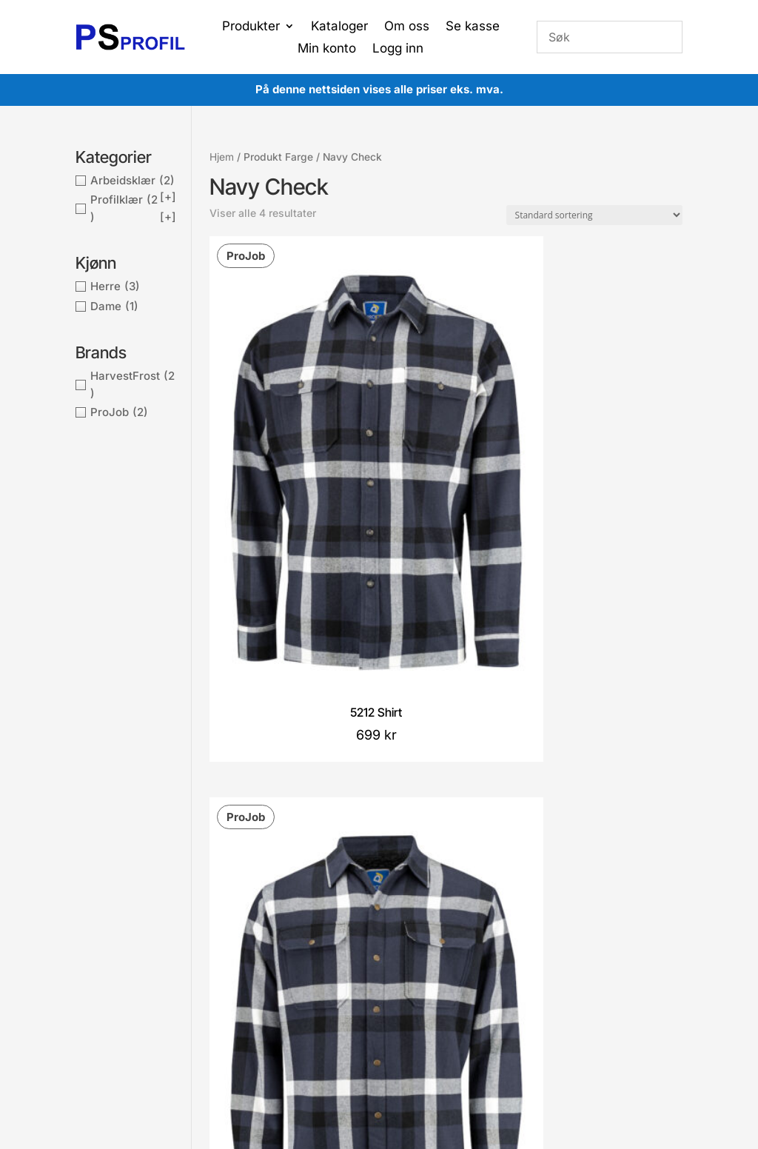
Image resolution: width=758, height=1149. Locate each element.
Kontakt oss (235, 955)
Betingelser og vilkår (256, 909)
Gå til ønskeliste (359, 975)
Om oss (406, 27)
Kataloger (339, 27)
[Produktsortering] (594, 215)
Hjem (221, 157)
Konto (335, 909)
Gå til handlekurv (361, 953)
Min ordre (345, 931)
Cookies (226, 932)
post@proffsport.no (141, 931)
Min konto (327, 49)
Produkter (251, 27)
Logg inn (397, 49)
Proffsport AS (408, 1053)
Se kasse (473, 27)
